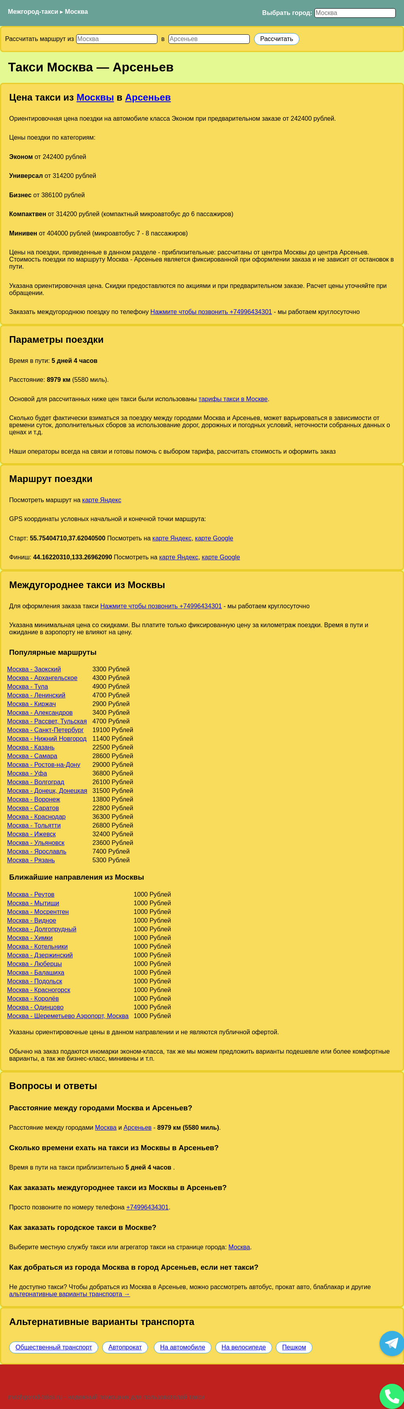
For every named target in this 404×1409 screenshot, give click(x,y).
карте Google (214, 538)
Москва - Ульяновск (35, 842)
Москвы (95, 97)
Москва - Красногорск (38, 990)
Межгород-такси (33, 11)
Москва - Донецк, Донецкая (47, 790)
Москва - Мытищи (33, 903)
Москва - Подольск (34, 981)
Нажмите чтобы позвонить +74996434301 (211, 311)
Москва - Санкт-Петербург (45, 730)
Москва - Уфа (27, 773)
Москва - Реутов (30, 894)
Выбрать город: (287, 12)
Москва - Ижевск (31, 834)
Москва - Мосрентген (38, 911)
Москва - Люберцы (34, 964)
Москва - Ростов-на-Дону (43, 764)
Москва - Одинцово (35, 1007)
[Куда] (209, 39)
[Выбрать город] (355, 13)
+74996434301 (147, 1207)
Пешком (294, 1347)
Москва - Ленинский (36, 695)
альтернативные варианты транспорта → (69, 1294)
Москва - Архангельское (42, 678)
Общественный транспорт (53, 1347)
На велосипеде (244, 1347)
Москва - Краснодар (36, 816)
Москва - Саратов (33, 808)
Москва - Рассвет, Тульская (47, 721)
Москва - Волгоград (35, 782)
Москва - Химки (29, 937)
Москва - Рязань (31, 860)
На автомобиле (182, 1347)
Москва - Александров (40, 712)
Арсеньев (148, 97)
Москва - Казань (30, 747)
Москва (76, 11)
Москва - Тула (27, 686)
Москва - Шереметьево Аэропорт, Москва (68, 1016)
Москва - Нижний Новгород (46, 738)
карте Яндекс (101, 500)
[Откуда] (116, 39)
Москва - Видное (31, 920)
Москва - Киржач (31, 704)
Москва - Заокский (34, 669)
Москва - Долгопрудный (42, 929)
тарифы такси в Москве (232, 399)
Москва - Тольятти (34, 825)
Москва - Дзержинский (40, 955)
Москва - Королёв (33, 998)
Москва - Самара (32, 756)
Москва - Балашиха (35, 972)
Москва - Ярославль (36, 851)
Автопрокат (125, 1347)
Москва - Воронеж (33, 799)
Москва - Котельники (37, 946)
